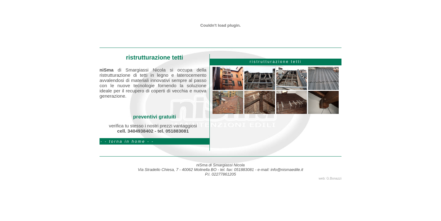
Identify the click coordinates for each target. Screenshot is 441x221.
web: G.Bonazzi (330, 178)
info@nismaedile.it (286, 169)
